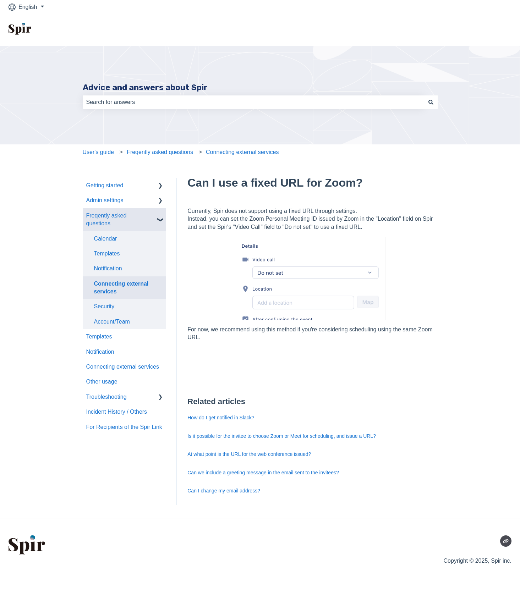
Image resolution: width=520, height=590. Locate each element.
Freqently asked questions (160, 152)
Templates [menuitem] (107, 253)
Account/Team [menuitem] (112, 322)
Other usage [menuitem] (101, 382)
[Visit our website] (505, 541)
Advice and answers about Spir (145, 87)
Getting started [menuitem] (105, 185)
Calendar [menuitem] (105, 239)
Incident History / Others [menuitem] (116, 412)
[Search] (431, 102)
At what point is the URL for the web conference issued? (249, 454)
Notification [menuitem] (108, 268)
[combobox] (253, 102)
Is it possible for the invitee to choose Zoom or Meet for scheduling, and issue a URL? (281, 436)
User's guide (98, 152)
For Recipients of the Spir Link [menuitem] (124, 427)
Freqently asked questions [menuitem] (106, 219)
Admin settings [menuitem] (105, 200)
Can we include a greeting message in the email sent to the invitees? (263, 472)
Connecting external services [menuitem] (121, 287)
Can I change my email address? (223, 490)
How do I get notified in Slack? (220, 417)
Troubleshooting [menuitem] (106, 397)
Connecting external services (242, 152)
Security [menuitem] (104, 306)
